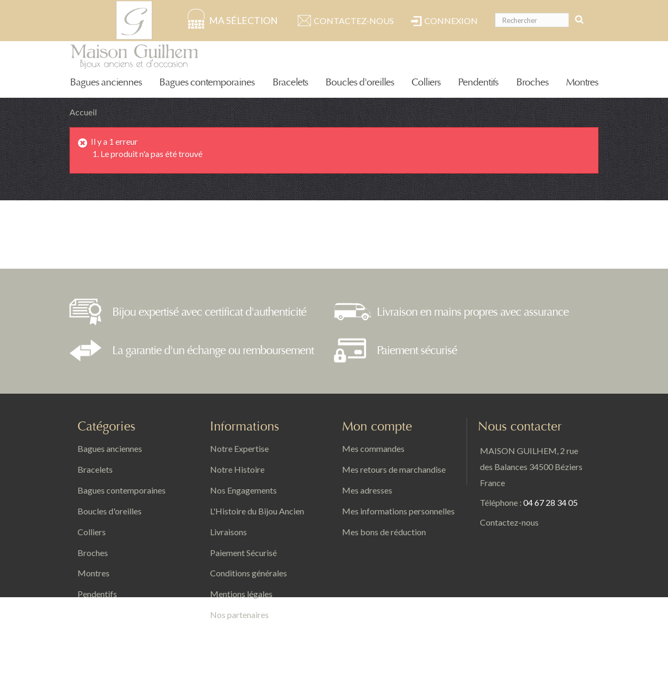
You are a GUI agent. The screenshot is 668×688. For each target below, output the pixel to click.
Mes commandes (373, 448)
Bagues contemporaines (206, 82)
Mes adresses (367, 490)
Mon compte (377, 426)
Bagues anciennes (106, 82)
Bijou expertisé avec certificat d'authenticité (209, 311)
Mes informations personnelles (398, 511)
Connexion (451, 20)
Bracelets (290, 82)
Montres (582, 82)
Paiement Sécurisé (243, 553)
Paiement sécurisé (417, 350)
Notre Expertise (239, 448)
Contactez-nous (354, 20)
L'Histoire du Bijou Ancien (257, 511)
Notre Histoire (237, 469)
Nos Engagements (243, 490)
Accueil (83, 112)
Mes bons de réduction (384, 532)
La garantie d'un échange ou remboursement (213, 350)
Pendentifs (478, 82)
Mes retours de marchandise (394, 469)
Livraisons (228, 532)
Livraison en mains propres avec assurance (473, 311)
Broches (532, 82)
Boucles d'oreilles (359, 82)
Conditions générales (248, 573)
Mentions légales (241, 594)
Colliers (425, 82)
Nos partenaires (239, 614)
